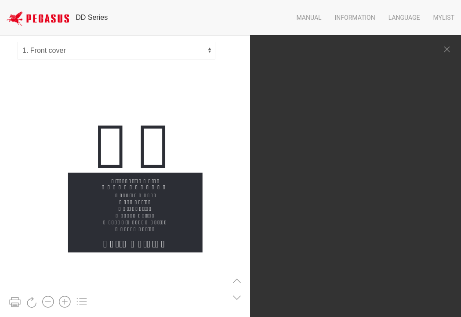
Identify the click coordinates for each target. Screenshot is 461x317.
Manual (308, 17)
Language (404, 17)
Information (355, 17)
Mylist (443, 17)
